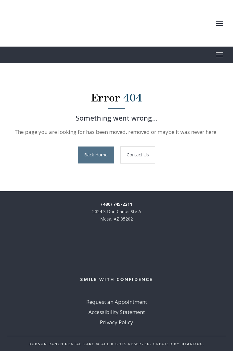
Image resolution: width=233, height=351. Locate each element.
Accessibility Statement (116, 312)
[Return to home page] (56, 23)
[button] (96, 155)
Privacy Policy (116, 322)
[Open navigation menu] (219, 23)
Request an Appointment (116, 301)
